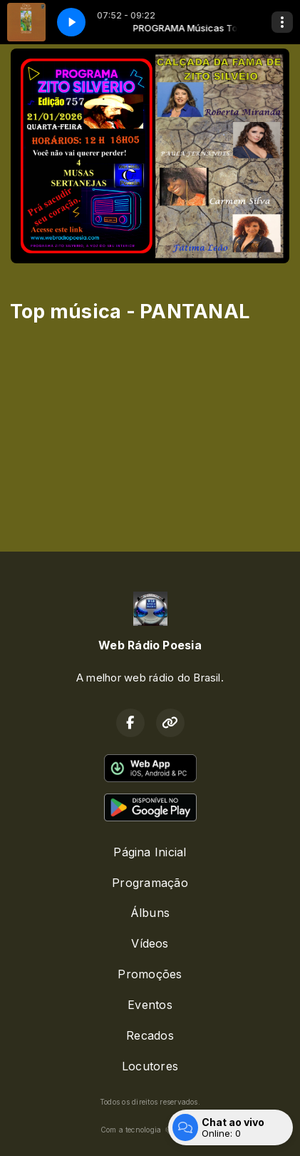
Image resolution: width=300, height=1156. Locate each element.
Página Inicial (149, 852)
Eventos (150, 1005)
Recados (150, 1035)
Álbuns (150, 913)
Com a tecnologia (150, 1130)
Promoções (150, 974)
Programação (150, 883)
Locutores (150, 1066)
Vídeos (149, 943)
